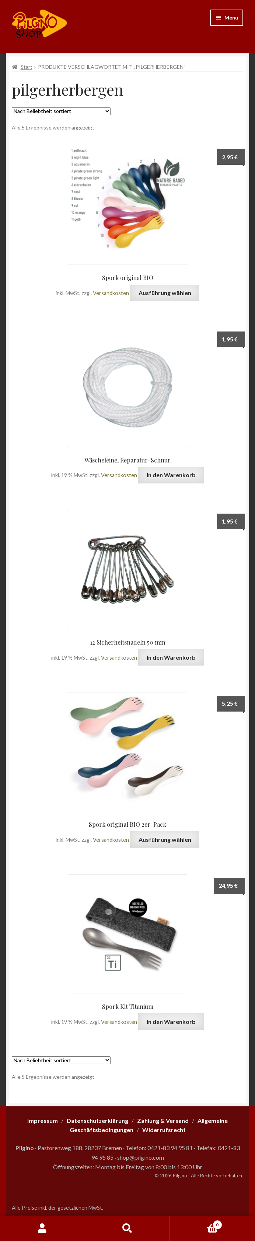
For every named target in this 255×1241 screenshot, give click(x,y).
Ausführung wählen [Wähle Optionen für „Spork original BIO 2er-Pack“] (165, 839)
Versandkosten (111, 293)
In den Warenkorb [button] (171, 474)
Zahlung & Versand (163, 1120)
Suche (127, 1228)
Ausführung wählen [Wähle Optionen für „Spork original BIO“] (165, 292)
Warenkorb (196, 1223)
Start (26, 67)
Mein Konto (42, 1228)
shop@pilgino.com (140, 1157)
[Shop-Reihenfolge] (61, 111)
